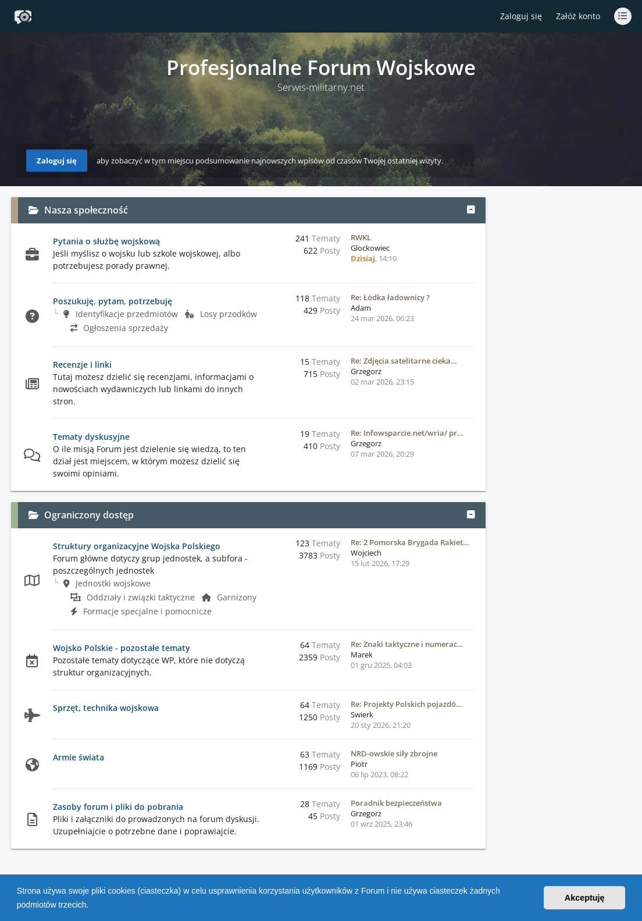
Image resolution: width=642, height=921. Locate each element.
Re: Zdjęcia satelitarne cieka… (404, 360)
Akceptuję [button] (585, 897)
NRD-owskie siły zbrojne (394, 753)
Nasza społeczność (86, 210)
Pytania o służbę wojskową (106, 241)
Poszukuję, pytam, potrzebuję (112, 301)
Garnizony (229, 597)
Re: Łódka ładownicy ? (390, 297)
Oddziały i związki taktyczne (132, 597)
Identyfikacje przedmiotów (120, 313)
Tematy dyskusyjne (91, 436)
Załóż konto (578, 16)
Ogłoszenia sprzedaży (119, 327)
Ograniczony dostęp (89, 514)
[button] (92, 906)
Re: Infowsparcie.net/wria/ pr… (407, 433)
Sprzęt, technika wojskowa (106, 707)
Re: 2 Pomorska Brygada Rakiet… (410, 542)
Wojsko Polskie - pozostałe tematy (121, 647)
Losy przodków (221, 313)
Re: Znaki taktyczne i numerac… (407, 644)
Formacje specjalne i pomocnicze (141, 611)
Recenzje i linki (82, 364)
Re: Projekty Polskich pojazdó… (406, 704)
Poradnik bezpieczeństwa (396, 803)
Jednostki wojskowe (107, 583)
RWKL (361, 237)
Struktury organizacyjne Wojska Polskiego (136, 546)
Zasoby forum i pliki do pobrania (118, 806)
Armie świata (78, 757)
